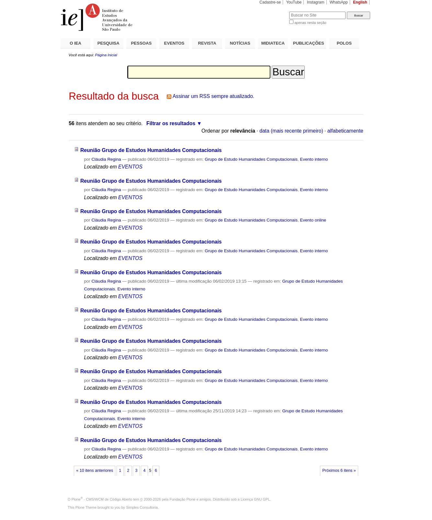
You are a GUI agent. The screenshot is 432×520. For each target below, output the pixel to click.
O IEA (75, 43)
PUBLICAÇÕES (308, 43)
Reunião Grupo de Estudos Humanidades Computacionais (151, 150)
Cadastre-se (270, 2)
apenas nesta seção (310, 23)
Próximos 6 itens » (339, 470)
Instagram (315, 2)
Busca (273, 11)
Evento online (313, 220)
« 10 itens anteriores (94, 470)
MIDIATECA (273, 43)
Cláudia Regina (106, 159)
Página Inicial (106, 55)
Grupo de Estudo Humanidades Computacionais (251, 159)
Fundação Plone (183, 499)
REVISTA (207, 43)
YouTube (294, 2)
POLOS (344, 43)
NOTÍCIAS (240, 43)
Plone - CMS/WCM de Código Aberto (102, 499)
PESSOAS (141, 43)
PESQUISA (108, 43)
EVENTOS (174, 43)
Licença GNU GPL (255, 499)
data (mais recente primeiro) (291, 131)
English (360, 2)
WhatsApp (339, 2)
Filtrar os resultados (170, 123)
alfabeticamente (345, 131)
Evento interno (314, 159)
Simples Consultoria (142, 507)
